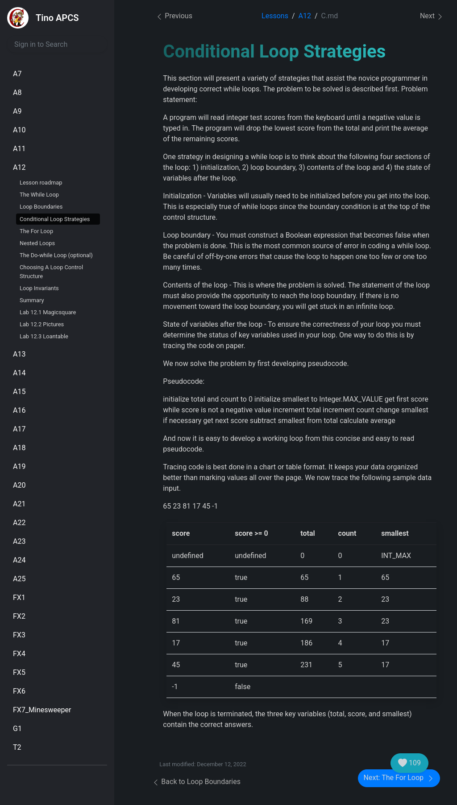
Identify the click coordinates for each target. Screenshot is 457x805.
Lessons (275, 16)
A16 (19, 410)
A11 (19, 148)
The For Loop (36, 231)
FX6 (19, 691)
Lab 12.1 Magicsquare (48, 312)
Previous (174, 16)
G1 (17, 728)
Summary (32, 300)
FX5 (19, 672)
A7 (17, 74)
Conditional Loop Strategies (55, 219)
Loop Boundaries (41, 206)
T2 (17, 747)
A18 (19, 448)
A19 (19, 466)
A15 (19, 391)
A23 (19, 541)
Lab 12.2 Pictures (42, 324)
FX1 (19, 597)
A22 (19, 522)
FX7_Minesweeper (42, 710)
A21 (19, 504)
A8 (17, 92)
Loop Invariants (39, 288)
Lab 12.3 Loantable (44, 336)
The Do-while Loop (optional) (56, 255)
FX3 (19, 635)
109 (409, 763)
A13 (19, 354)
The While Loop (39, 194)
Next (432, 16)
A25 (19, 579)
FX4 (19, 653)
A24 (19, 560)
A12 (19, 167)
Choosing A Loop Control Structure (51, 271)
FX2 (19, 616)
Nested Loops (37, 243)
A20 (19, 485)
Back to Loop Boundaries (196, 781)
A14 (19, 373)
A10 (19, 130)
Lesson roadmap (41, 182)
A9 (17, 111)
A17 (19, 429)
